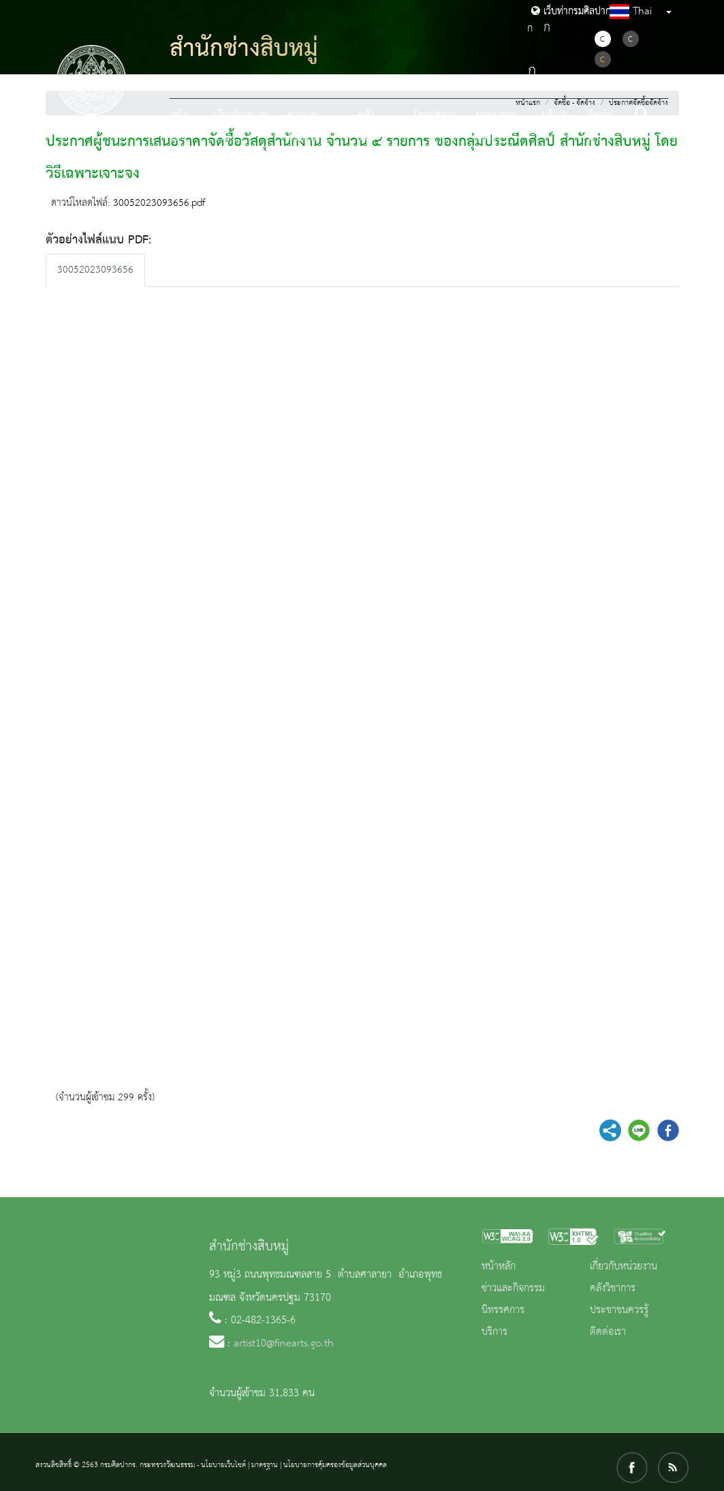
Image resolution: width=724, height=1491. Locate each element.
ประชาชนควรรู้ (619, 1310)
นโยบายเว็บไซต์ (223, 1465)
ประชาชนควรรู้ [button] (495, 126)
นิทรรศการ (434, 115)
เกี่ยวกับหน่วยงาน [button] (241, 126)
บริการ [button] (555, 115)
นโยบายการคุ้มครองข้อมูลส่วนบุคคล (335, 1465)
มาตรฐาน (264, 1465)
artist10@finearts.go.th (284, 1344)
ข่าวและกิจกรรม (513, 1288)
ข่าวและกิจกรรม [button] (304, 126)
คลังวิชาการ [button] (373, 126)
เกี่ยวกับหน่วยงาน (623, 1266)
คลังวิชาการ (612, 1288)
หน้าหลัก (178, 126)
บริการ (494, 1332)
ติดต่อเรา (600, 126)
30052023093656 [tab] (95, 270)
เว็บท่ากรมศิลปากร (573, 11)
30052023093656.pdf (159, 203)
